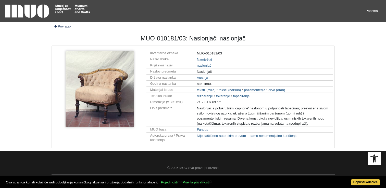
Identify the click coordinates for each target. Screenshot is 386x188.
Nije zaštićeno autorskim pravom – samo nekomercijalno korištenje (247, 136)
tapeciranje (241, 96)
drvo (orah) (276, 90)
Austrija (202, 78)
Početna (372, 11)
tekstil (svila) (206, 90)
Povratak (62, 26)
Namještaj (204, 59)
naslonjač (204, 65)
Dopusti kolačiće (365, 182)
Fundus (202, 130)
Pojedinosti (169, 182)
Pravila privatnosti (196, 182)
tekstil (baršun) (230, 90)
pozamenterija (254, 90)
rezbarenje (205, 96)
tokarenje (223, 96)
